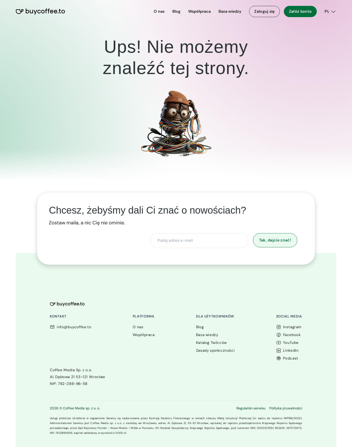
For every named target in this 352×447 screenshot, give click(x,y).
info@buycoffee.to (74, 327)
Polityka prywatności (285, 408)
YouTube (291, 342)
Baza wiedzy (230, 11)
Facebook (292, 334)
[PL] (330, 11)
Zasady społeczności (215, 350)
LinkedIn (291, 350)
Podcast (290, 358)
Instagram (292, 327)
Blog (176, 11)
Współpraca (199, 11)
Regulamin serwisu (250, 408)
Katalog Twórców (211, 342)
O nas (159, 11)
